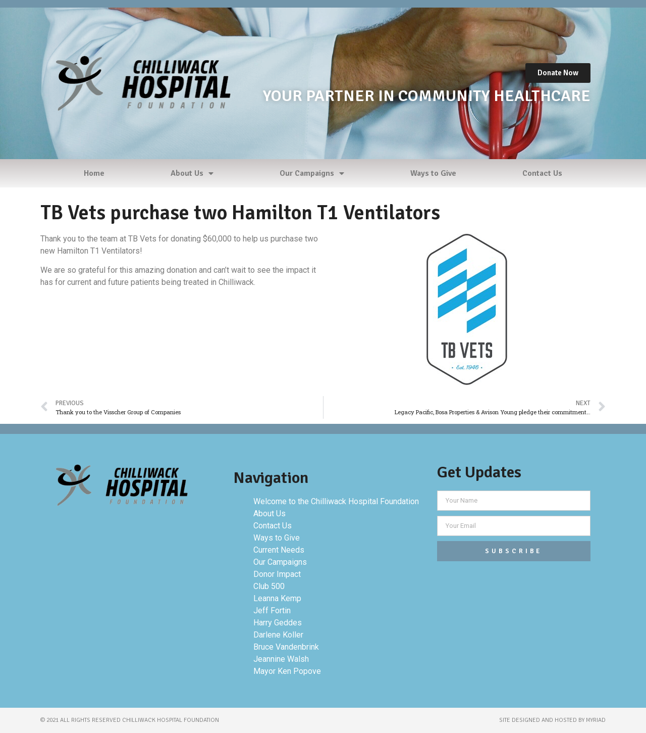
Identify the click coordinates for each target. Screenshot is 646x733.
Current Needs (278, 550)
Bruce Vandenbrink (286, 647)
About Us (192, 173)
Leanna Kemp (277, 598)
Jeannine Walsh (281, 659)
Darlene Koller (278, 635)
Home (94, 173)
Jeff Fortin (272, 610)
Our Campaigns (312, 173)
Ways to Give (433, 173)
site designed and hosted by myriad (552, 720)
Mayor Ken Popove (287, 671)
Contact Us (542, 173)
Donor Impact (277, 574)
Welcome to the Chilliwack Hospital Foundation (336, 501)
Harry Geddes (277, 622)
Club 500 (269, 586)
